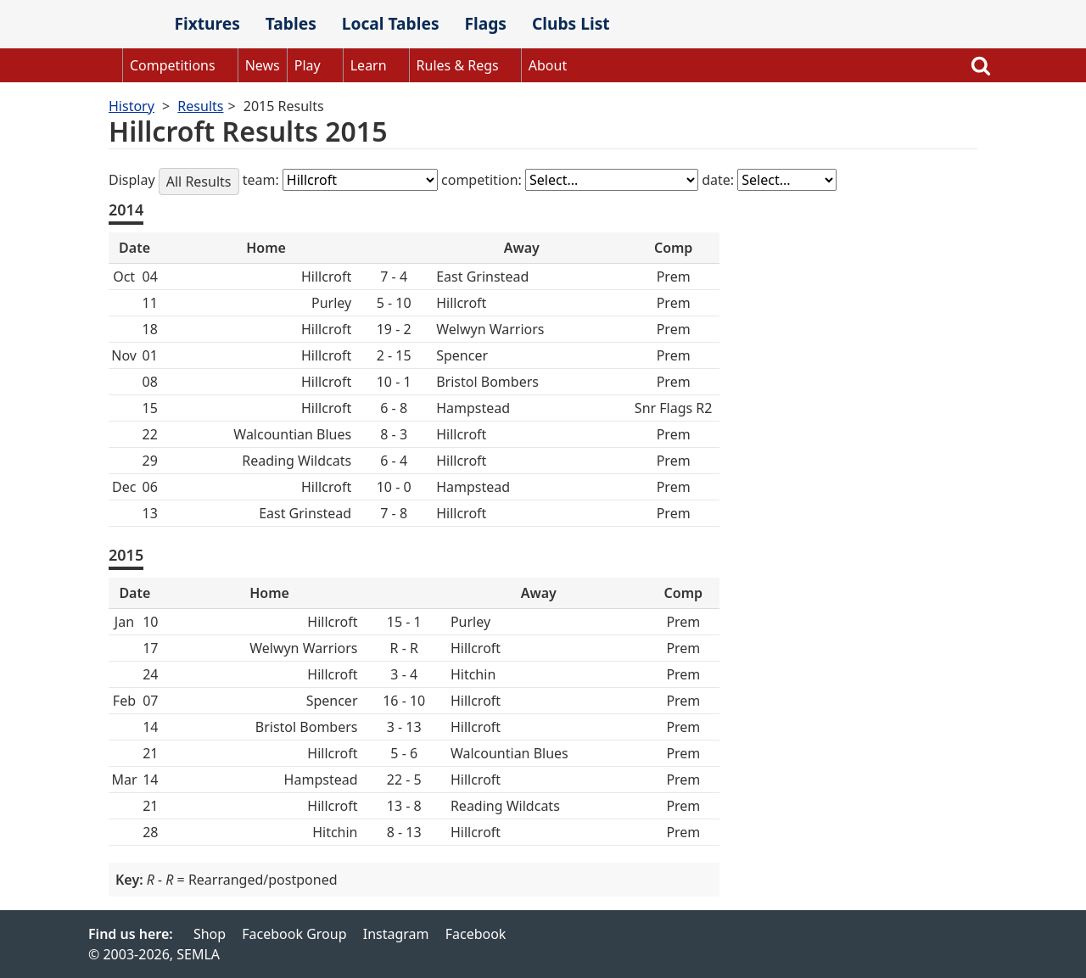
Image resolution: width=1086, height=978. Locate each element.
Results (200, 106)
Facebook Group (294, 934)
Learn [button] (368, 65)
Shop (209, 934)
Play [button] (307, 65)
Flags (485, 23)
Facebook (476, 934)
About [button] (548, 65)
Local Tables (390, 23)
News (262, 65)
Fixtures (206, 23)
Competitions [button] (173, 65)
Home (105, 65)
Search (981, 65)
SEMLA (124, 25)
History (131, 106)
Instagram (396, 934)
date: (719, 179)
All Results (199, 181)
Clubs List (571, 23)
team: (263, 179)
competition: (483, 179)
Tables (291, 23)
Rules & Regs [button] (458, 65)
